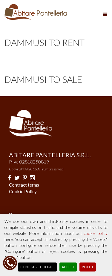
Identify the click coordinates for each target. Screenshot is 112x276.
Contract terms (24, 185)
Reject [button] (87, 267)
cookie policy (96, 233)
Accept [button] (68, 267)
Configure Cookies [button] (37, 267)
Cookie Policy (23, 191)
